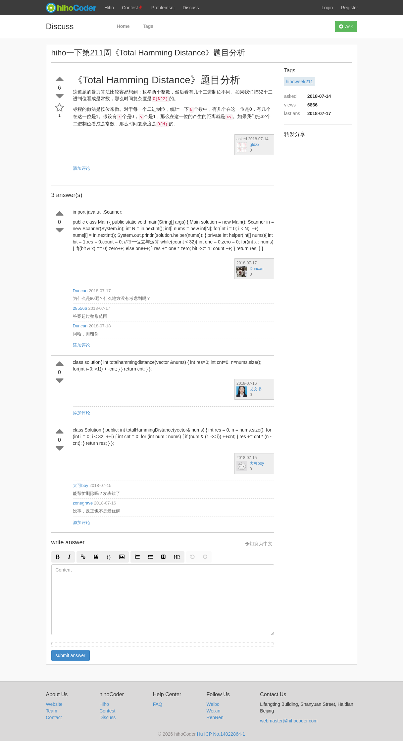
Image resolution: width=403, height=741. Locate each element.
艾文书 (256, 389)
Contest (132, 8)
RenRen (214, 717)
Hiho (109, 7)
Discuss (191, 7)
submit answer (70, 655)
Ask (346, 26)
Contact (54, 717)
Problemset (163, 7)
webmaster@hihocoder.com (289, 720)
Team (51, 710)
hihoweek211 (299, 81)
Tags (148, 26)
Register (349, 7)
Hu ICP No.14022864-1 (221, 734)
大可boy (257, 463)
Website (54, 704)
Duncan (256, 268)
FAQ (157, 704)
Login (327, 7)
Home (123, 26)
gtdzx (254, 144)
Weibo (212, 704)
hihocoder (71, 7)
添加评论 (81, 168)
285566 (80, 308)
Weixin (213, 710)
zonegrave (83, 503)
